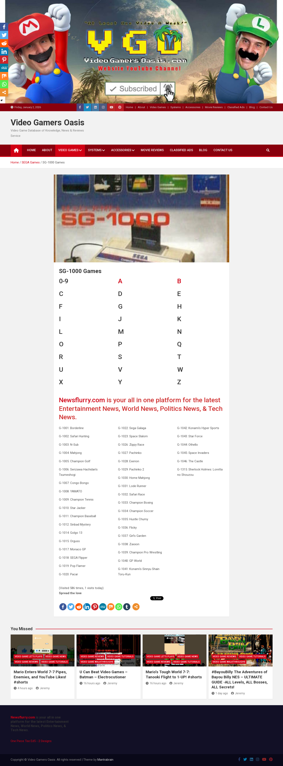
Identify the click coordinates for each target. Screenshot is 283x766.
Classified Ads (236, 107)
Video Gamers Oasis (48, 122)
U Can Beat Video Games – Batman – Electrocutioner (103, 674)
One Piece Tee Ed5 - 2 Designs (31, 741)
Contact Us (266, 107)
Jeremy (43, 688)
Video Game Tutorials (54, 662)
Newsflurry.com (82, 400)
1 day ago (220, 693)
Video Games (158, 107)
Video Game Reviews (26, 662)
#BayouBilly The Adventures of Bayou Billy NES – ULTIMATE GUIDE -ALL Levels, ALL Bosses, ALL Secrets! (240, 679)
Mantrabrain (105, 759)
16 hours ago (90, 683)
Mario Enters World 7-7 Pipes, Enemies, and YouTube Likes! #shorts (40, 677)
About (141, 107)
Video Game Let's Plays (28, 656)
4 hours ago (23, 688)
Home (129, 107)
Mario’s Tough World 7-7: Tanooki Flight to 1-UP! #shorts (174, 674)
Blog (252, 107)
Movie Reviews (214, 107)
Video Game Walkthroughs (97, 662)
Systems (175, 107)
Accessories (192, 107)
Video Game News (55, 656)
